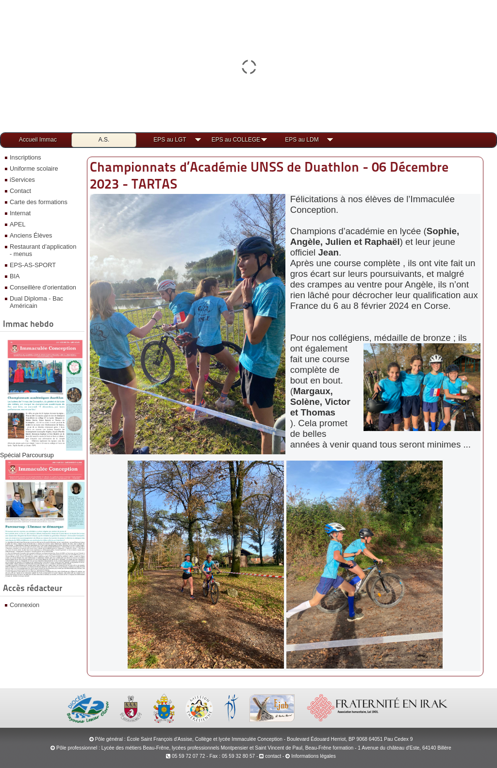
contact (270, 756)
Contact (20, 190)
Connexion (24, 604)
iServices (22, 179)
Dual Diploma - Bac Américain (36, 302)
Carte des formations (38, 202)
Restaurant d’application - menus (43, 250)
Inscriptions (25, 157)
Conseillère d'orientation (43, 287)
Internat (20, 213)
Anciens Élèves (31, 235)
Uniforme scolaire (34, 168)
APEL (18, 224)
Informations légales (313, 756)
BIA (15, 276)
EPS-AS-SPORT (33, 265)
